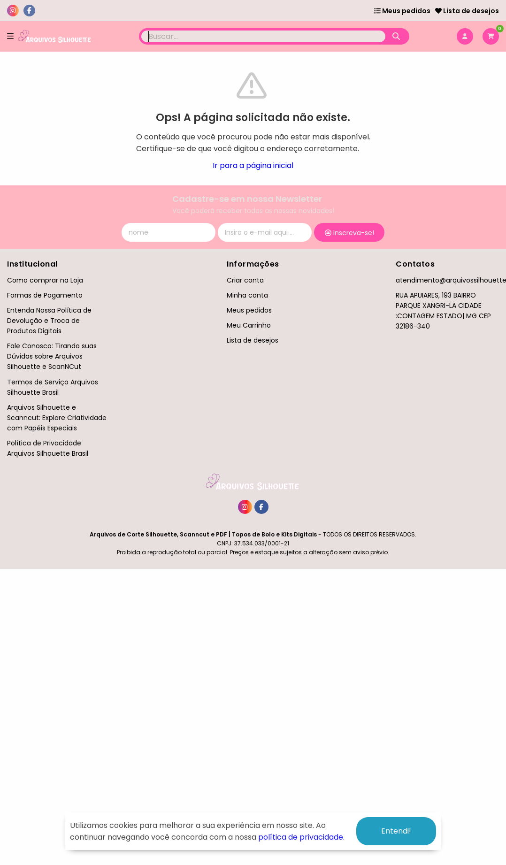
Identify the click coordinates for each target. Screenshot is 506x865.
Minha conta (247, 295)
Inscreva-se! (349, 232)
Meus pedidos (402, 10)
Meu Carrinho (249, 325)
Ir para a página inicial (253, 165)
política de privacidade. (301, 837)
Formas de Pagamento (45, 295)
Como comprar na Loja (45, 280)
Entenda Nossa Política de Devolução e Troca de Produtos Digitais (49, 321)
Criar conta (245, 280)
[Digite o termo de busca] (263, 36)
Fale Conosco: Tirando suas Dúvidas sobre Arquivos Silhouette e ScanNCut (52, 356)
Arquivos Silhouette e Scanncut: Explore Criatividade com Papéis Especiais (57, 418)
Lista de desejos (467, 10)
